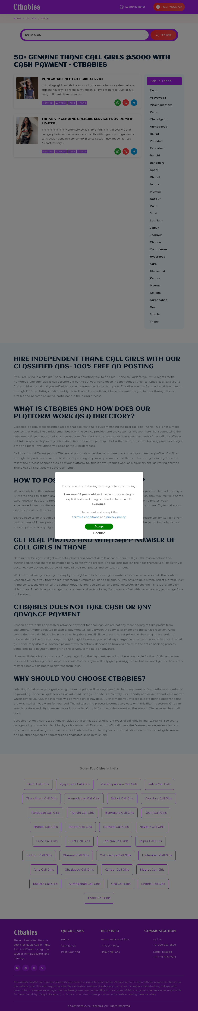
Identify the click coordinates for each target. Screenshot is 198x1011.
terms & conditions (85, 517)
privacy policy (116, 517)
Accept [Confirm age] (99, 526)
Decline (99, 533)
